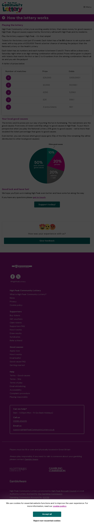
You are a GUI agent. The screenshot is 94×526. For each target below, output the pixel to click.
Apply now (15, 350)
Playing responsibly (19, 397)
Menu (87, 7)
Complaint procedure (20, 393)
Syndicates (15, 337)
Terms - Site (15, 379)
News (12, 298)
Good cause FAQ (18, 361)
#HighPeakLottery (18, 281)
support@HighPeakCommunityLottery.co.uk (34, 429)
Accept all (47, 514)
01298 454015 (20, 421)
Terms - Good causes (20, 375)
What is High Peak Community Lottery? (28, 294)
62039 (46, 497)
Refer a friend (16, 340)
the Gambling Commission (50, 494)
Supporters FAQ (17, 326)
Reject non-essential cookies (47, 521)
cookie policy (59, 506)
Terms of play (16, 382)
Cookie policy (16, 305)
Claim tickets (16, 322)
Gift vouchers (16, 319)
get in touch (39, 197)
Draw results (16, 333)
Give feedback (47, 240)
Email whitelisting (18, 386)
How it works (16, 329)
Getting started (17, 365)
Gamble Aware (31, 459)
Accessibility (16, 390)
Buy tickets (15, 315)
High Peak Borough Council (63, 491)
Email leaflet (15, 358)
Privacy (13, 301)
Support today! (47, 204)
